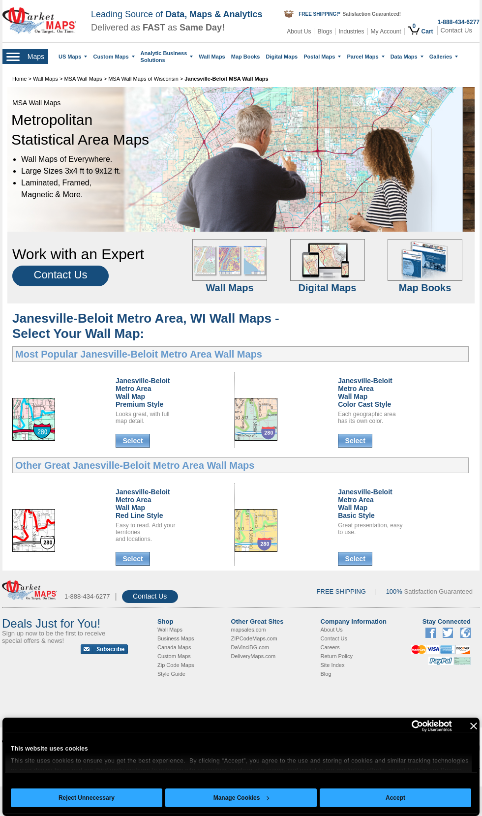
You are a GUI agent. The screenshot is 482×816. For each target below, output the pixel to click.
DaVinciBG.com (250, 647)
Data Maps (407, 57)
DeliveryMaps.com (253, 656)
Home (19, 79)
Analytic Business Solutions (167, 56)
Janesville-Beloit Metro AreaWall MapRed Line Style (143, 503)
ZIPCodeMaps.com (254, 638)
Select (132, 441)
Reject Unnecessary (87, 797)
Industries (351, 31)
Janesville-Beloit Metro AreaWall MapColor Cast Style (365, 392)
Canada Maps (174, 647)
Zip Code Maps (175, 665)
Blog (326, 674)
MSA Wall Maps (83, 79)
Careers (330, 647)
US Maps (73, 57)
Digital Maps (282, 57)
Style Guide (171, 674)
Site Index (333, 665)
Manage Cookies (241, 797)
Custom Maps (113, 57)
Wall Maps (212, 57)
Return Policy (337, 656)
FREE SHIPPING (341, 591)
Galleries (443, 57)
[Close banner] (473, 726)
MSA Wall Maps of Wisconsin (143, 79)
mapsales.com (248, 630)
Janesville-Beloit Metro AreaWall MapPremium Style (143, 392)
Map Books (245, 57)
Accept (395, 797)
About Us (299, 31)
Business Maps (175, 638)
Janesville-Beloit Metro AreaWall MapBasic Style (365, 503)
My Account (386, 31)
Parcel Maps (365, 57)
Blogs (324, 31)
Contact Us (456, 30)
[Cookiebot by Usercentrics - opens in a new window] (409, 726)
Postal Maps (322, 57)
